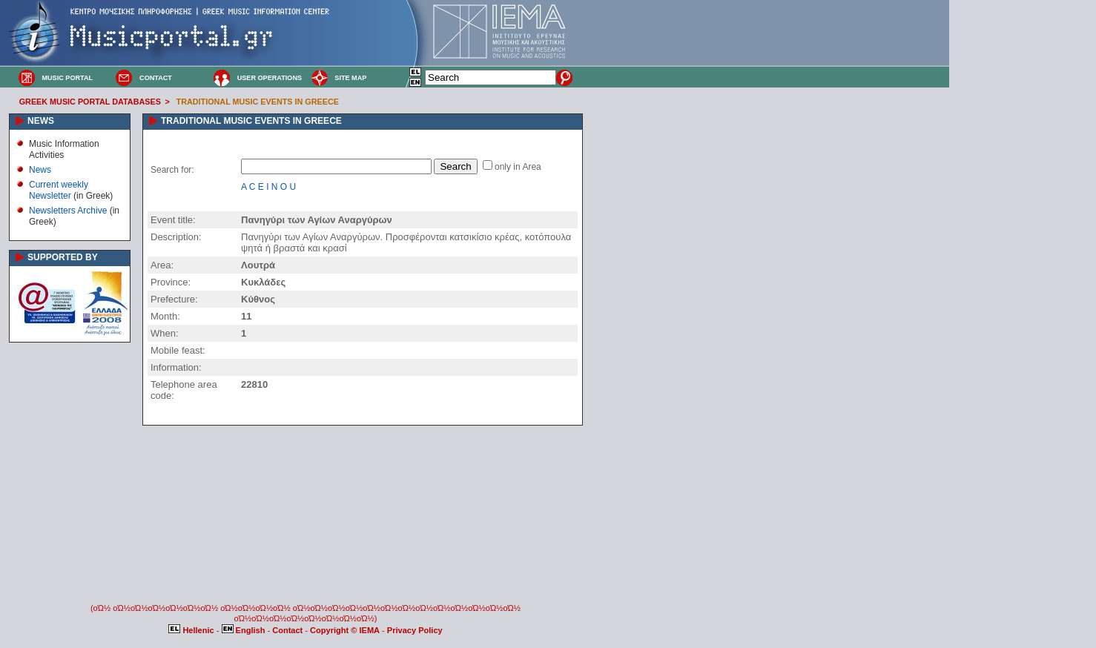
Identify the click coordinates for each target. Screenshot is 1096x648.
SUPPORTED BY (62, 257)
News (40, 170)
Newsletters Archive (68, 210)
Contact (288, 630)
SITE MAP (350, 78)
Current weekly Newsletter (58, 189)
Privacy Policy (415, 630)
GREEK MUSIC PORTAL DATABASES (90, 101)
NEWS (40, 121)
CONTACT (155, 78)
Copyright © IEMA (345, 630)
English (245, 630)
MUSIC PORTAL (67, 78)
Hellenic (192, 630)
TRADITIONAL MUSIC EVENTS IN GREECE (257, 101)
